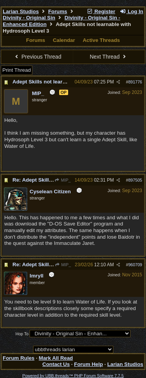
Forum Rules (18, 358)
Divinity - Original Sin (29, 18)
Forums (57, 11)
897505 (135, 180)
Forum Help (88, 364)
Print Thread (16, 70)
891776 (135, 82)
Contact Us (56, 364)
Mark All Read (56, 358)
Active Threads (101, 40)
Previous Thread (37, 57)
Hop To (22, 333)
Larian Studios (21, 11)
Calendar (64, 40)
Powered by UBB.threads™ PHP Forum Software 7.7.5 (72, 375)
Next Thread (109, 57)
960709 (135, 264)
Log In (131, 11)
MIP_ (62, 180)
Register (100, 11)
